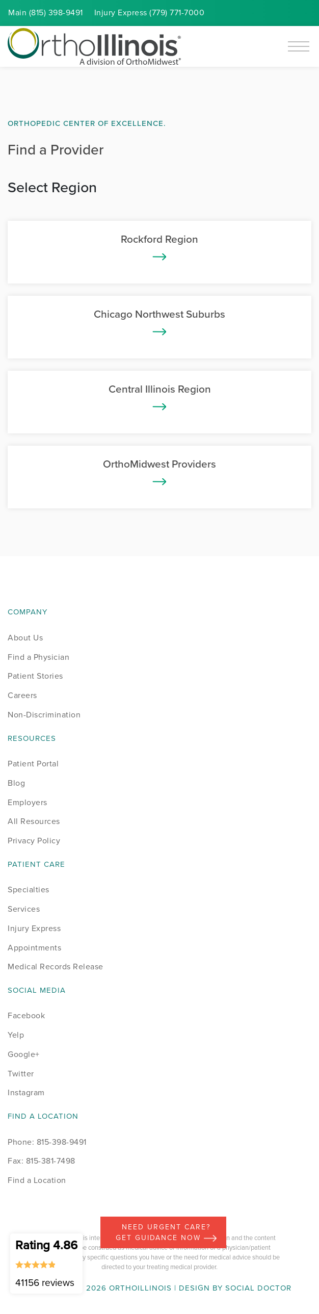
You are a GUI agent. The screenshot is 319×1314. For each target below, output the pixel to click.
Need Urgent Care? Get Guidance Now (166, 1232)
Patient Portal (33, 763)
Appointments (34, 948)
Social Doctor (258, 1288)
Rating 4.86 (46, 1263)
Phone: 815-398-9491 (47, 1142)
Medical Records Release (55, 966)
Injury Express (34, 928)
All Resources (34, 821)
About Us (25, 637)
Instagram (26, 1092)
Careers (22, 695)
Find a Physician (38, 657)
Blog (16, 783)
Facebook (26, 1015)
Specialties (28, 889)
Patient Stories (35, 676)
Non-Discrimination (44, 714)
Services (24, 909)
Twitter (21, 1073)
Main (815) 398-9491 (45, 12)
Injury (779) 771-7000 (149, 12)
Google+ (24, 1054)
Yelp (16, 1035)
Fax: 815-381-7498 (41, 1161)
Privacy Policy (34, 840)
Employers (27, 802)
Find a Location (37, 1180)
